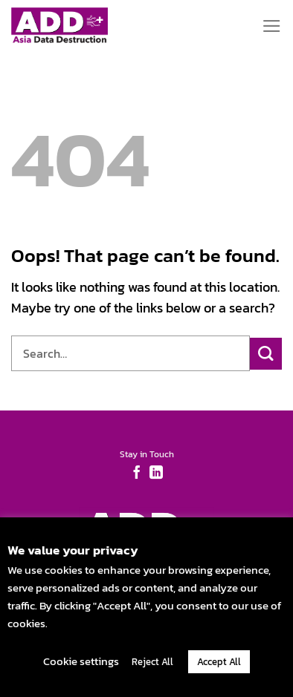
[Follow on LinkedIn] (156, 473)
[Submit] (266, 354)
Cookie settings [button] (81, 661)
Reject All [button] (152, 662)
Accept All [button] (219, 662)
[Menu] (272, 26)
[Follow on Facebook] (137, 473)
